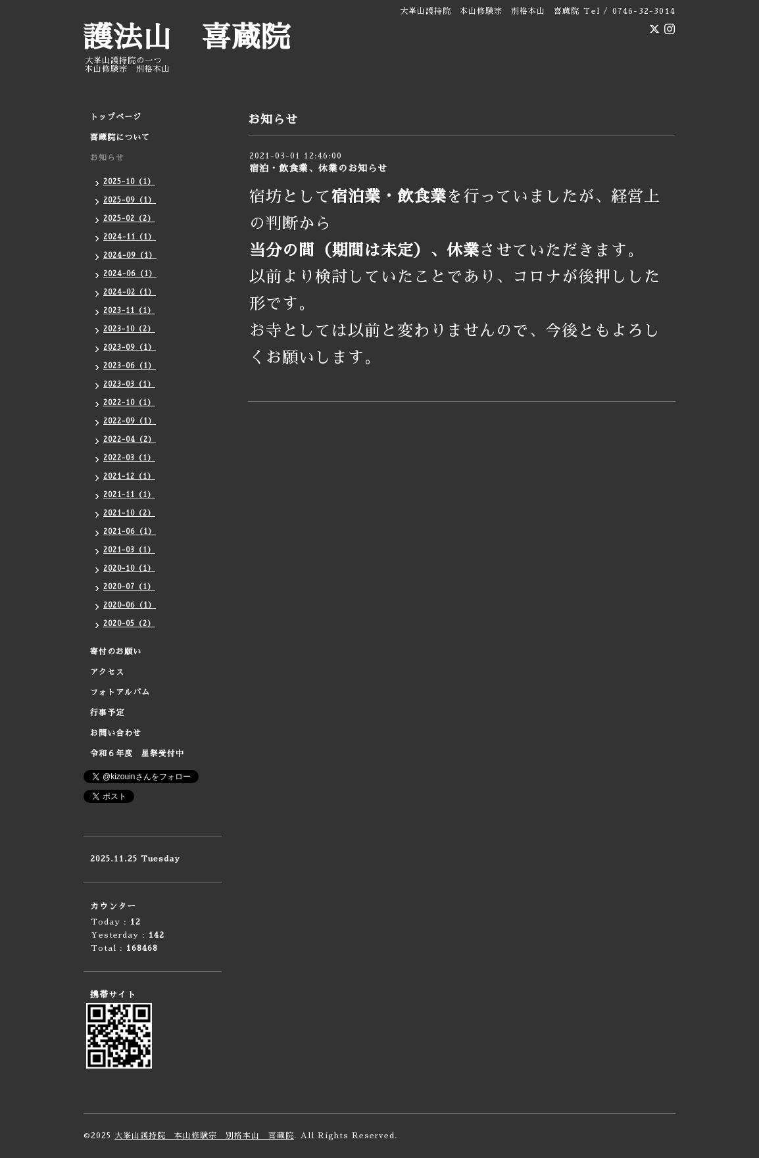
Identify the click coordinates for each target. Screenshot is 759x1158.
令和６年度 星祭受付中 (137, 754)
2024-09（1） (130, 255)
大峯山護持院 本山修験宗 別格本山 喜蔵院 (204, 1136)
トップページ (115, 117)
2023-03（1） (129, 384)
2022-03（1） (129, 458)
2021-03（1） (129, 550)
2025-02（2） (129, 218)
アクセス (107, 672)
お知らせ (107, 158)
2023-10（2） (129, 329)
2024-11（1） (129, 237)
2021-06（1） (129, 531)
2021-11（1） (129, 494)
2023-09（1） (129, 347)
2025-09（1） (129, 200)
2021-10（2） (129, 513)
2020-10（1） (129, 568)
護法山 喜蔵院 (187, 38)
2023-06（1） (129, 366)
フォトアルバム (120, 692)
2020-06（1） (129, 605)
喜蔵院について (120, 137)
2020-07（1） (129, 587)
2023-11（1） (129, 310)
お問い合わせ (115, 733)
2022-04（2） (129, 439)
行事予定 (107, 713)
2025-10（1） (129, 181)
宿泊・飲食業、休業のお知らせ (318, 168)
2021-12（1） (129, 476)
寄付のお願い (115, 652)
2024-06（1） (130, 273)
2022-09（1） (129, 421)
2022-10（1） (129, 402)
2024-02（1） (129, 292)
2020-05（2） (129, 623)
